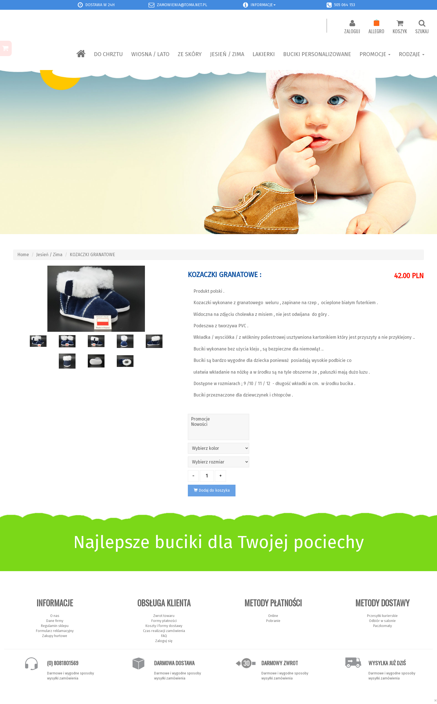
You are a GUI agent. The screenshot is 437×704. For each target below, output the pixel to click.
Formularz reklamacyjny (55, 631)
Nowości (218, 424)
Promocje (375, 54)
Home (23, 254)
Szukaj (422, 27)
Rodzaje (411, 54)
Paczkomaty (382, 626)
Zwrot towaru (163, 616)
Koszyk (400, 27)
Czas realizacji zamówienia (164, 631)
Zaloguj (352, 27)
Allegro (376, 27)
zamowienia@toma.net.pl (182, 5)
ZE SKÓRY (190, 54)
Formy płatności (164, 621)
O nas (54, 616)
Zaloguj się (164, 641)
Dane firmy (54, 621)
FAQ (164, 636)
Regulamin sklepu (55, 626)
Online (273, 616)
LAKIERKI (264, 54)
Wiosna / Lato (150, 54)
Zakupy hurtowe (54, 636)
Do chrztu (108, 54)
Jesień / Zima (227, 54)
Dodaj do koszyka (212, 490)
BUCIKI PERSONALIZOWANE (317, 54)
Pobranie (273, 621)
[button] (245, 5)
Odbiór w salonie (382, 621)
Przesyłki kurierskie (382, 616)
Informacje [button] (263, 5)
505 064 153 (344, 5)
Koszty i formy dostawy (163, 626)
